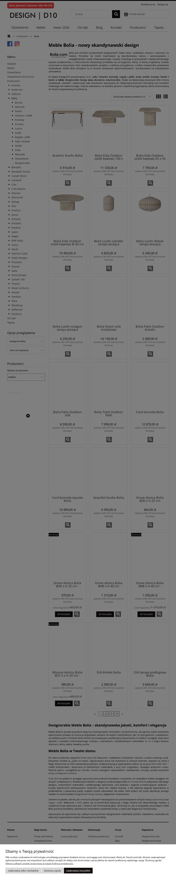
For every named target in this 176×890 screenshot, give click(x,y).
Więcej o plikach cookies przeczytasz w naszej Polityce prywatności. (40, 863)
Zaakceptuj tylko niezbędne (23, 870)
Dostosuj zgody (52, 870)
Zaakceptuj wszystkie (78, 870)
